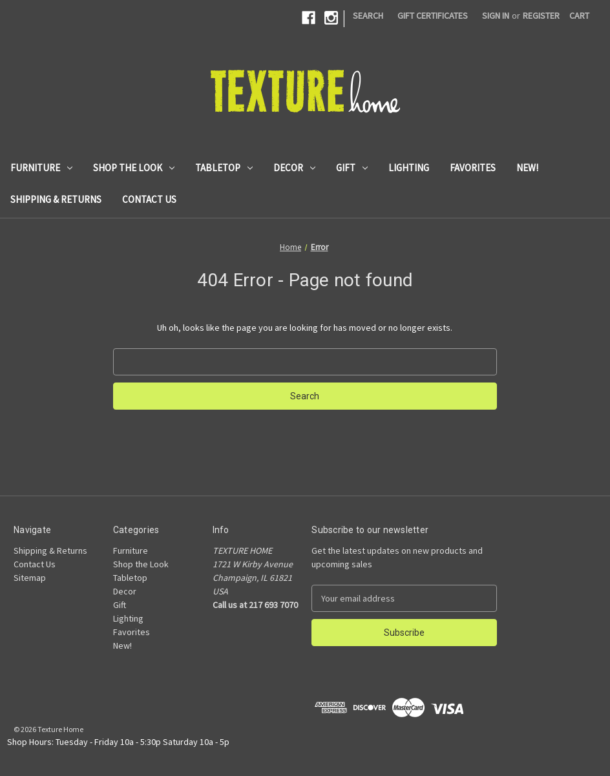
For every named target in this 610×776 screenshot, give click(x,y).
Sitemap (30, 577)
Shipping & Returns (55, 199)
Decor (294, 168)
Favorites (473, 168)
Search (368, 15)
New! (527, 168)
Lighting (408, 168)
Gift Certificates (432, 15)
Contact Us (149, 199)
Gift (352, 168)
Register (541, 15)
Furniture (41, 168)
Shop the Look (133, 168)
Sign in (495, 15)
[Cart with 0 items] (579, 16)
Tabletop (224, 168)
